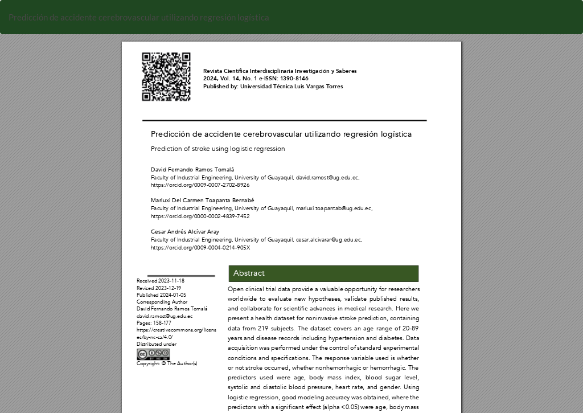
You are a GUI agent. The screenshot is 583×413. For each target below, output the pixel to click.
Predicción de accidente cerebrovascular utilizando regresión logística (139, 17)
